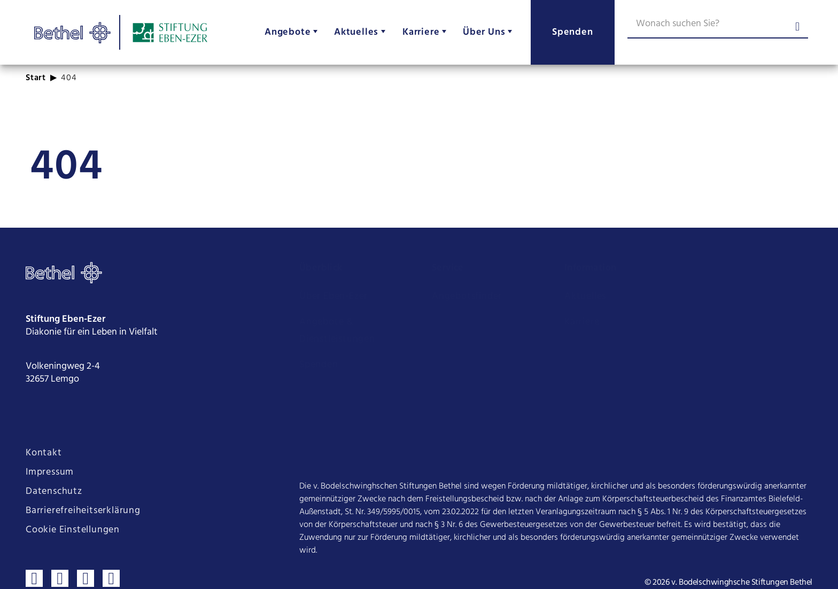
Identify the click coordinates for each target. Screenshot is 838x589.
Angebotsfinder (467, 296)
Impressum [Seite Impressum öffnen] (50, 453)
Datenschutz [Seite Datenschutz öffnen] (54, 472)
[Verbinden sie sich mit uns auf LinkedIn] (111, 559)
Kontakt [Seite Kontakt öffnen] (44, 434)
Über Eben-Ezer (333, 296)
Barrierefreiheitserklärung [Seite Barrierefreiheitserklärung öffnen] (83, 491)
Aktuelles (585, 296)
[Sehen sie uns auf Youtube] (85, 559)
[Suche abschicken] (797, 27)
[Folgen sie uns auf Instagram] (59, 559)
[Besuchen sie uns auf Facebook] (34, 559)
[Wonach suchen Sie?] (717, 25)
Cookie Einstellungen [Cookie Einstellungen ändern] (73, 511)
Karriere (581, 322)
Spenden (318, 365)
